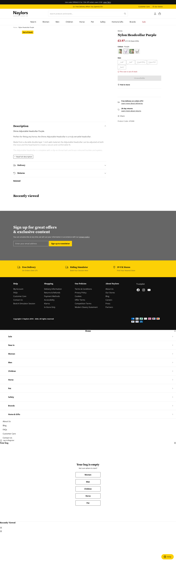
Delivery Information (53, 289)
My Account (18, 289)
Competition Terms (83, 303)
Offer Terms (80, 300)
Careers (109, 300)
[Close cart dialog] (175, 443)
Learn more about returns (130, 106)
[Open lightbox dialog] (63, 72)
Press (108, 303)
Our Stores (110, 292)
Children (88, 489)
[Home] (20, 13)
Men (88, 482)
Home (88, 331)
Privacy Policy (80, 292)
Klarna (47, 303)
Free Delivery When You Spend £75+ (89, 6)
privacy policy (84, 237)
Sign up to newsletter (60, 243)
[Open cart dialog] (160, 14)
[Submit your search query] (125, 13)
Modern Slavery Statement (86, 307)
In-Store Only (49, 307)
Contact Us (18, 300)
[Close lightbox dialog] (1, 531)
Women (88, 475)
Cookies (78, 296)
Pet (88, 503)
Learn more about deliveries (130, 98)
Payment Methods (52, 296)
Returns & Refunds (52, 292)
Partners (109, 307)
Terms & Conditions (83, 289)
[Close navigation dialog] (175, 331)
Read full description (23, 157)
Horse (88, 496)
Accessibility (49, 300)
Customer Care (19, 296)
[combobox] (85, 13)
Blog (107, 296)
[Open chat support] (167, 556)
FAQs (15, 292)
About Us (109, 289)
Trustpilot (140, 284)
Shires (118, 31)
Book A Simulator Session (24, 303)
